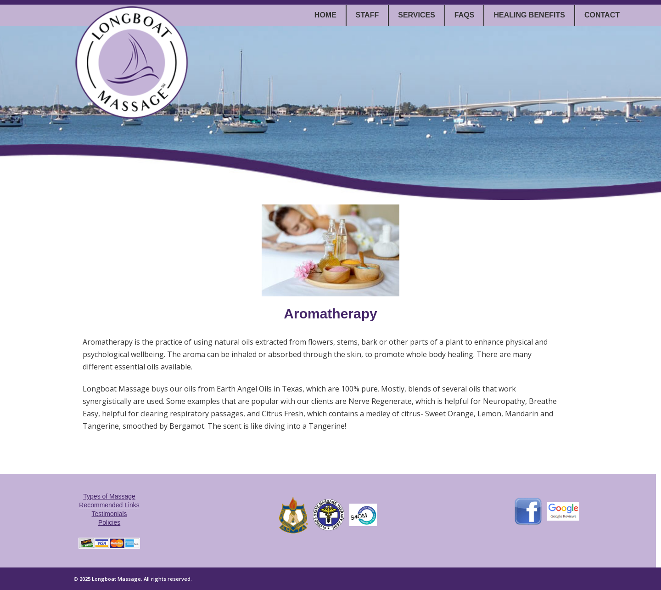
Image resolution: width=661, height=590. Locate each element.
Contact (602, 15)
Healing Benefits (529, 15)
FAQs (464, 15)
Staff (367, 15)
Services (416, 15)
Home (325, 15)
